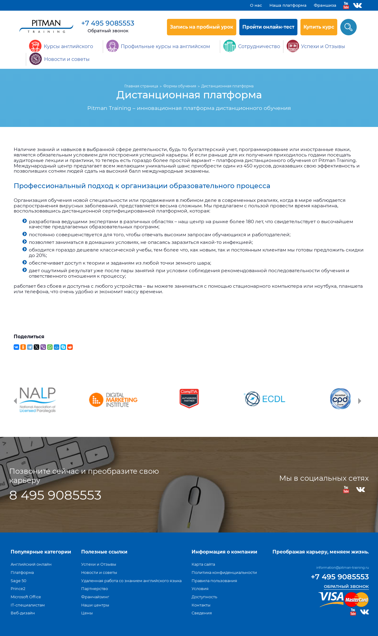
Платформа (22, 572)
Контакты (201, 605)
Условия (200, 588)
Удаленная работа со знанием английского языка (131, 580)
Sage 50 (18, 580)
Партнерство (94, 588)
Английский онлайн (31, 564)
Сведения (202, 613)
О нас (256, 5)
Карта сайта (203, 564)
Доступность (204, 597)
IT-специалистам (28, 605)
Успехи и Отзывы (98, 564)
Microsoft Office (26, 597)
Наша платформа (288, 5)
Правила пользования (214, 580)
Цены (87, 613)
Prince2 (18, 588)
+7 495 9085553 (107, 23)
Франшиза (325, 5)
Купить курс (318, 27)
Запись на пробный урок (201, 27)
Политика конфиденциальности (224, 572)
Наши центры (95, 605)
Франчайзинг (95, 597)
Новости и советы (99, 572)
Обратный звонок (108, 30)
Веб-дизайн (23, 613)
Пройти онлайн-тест (268, 27)
